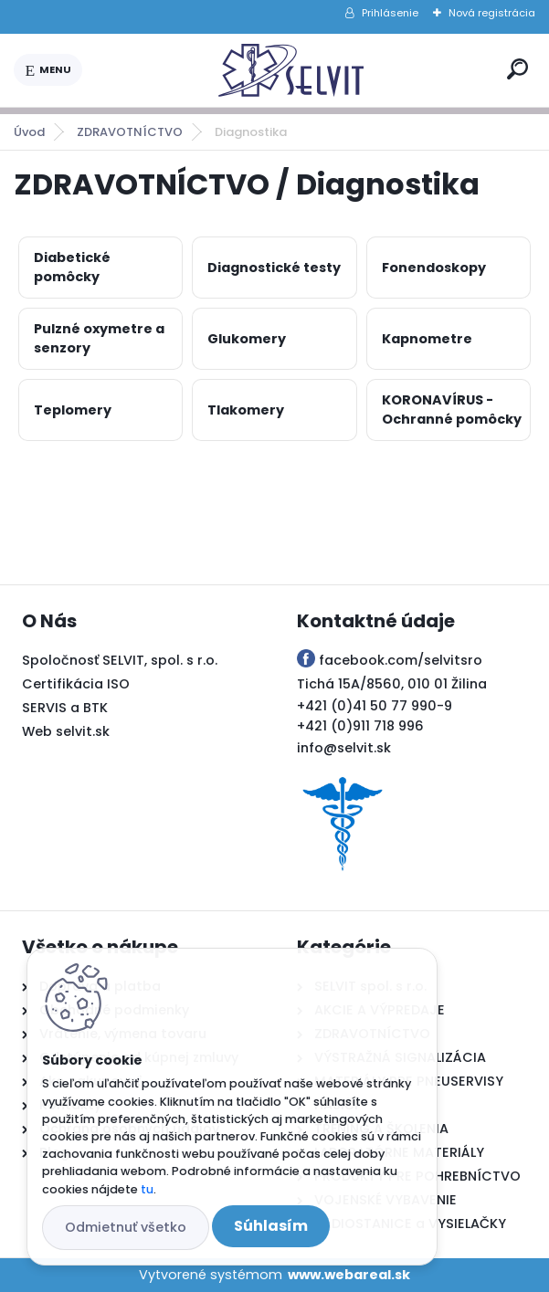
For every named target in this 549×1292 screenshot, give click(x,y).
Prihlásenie (390, 12)
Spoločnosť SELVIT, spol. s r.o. (119, 660)
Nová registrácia (492, 12)
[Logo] (291, 70)
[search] (517, 69)
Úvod (29, 132)
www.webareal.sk (349, 1275)
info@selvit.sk (344, 748)
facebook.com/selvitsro (400, 660)
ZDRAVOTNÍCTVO (130, 132)
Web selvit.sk (66, 731)
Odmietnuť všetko (125, 1227)
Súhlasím (271, 1225)
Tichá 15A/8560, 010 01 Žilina (392, 684)
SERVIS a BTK (65, 708)
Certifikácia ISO (76, 684)
